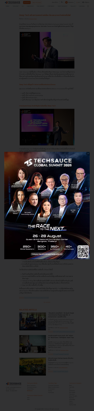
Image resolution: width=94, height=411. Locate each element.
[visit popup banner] (47, 205)
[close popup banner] (88, 153)
